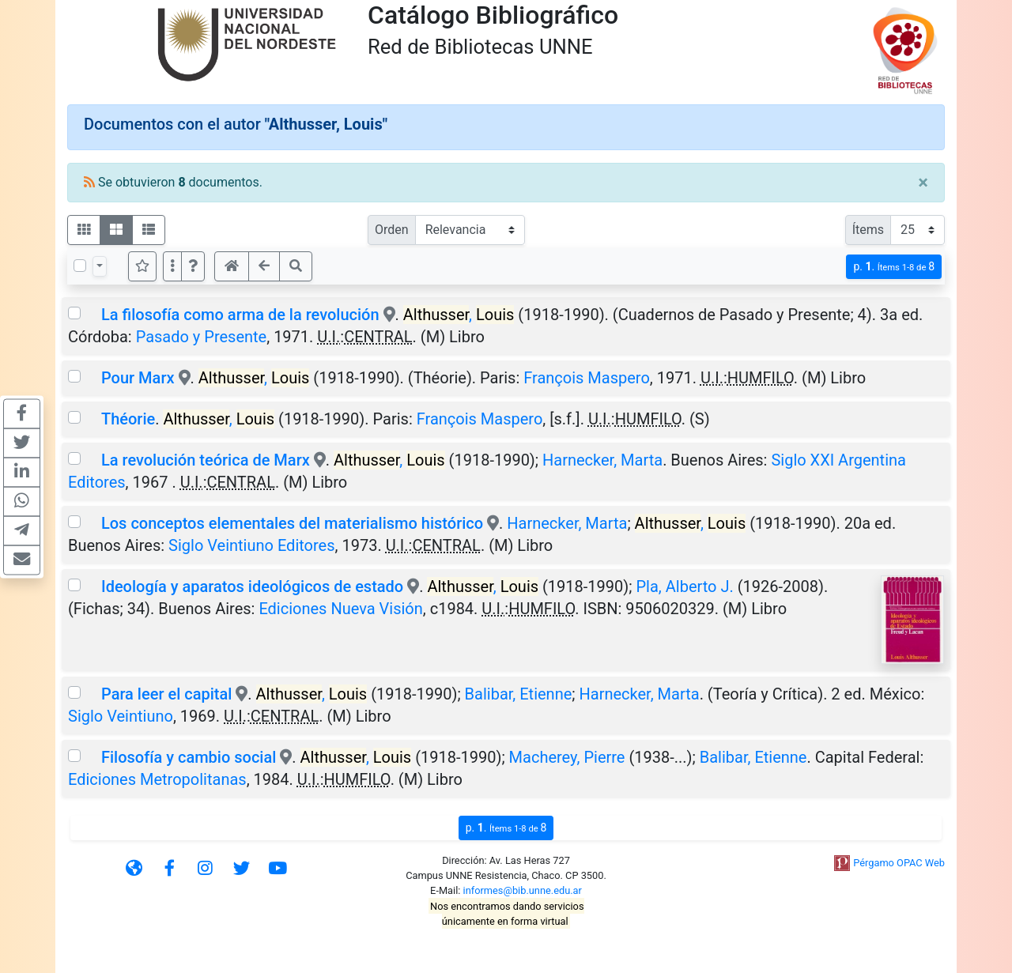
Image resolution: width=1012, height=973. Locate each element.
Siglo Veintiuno (120, 716)
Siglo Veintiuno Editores (251, 545)
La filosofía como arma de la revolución (240, 314)
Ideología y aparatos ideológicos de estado (252, 586)
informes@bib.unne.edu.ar (522, 890)
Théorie (128, 418)
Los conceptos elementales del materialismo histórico (294, 523)
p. (894, 266)
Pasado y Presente (201, 336)
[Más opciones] (172, 266)
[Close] (923, 183)
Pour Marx (138, 377)
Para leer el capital (166, 693)
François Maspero (586, 377)
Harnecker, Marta (602, 460)
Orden (392, 229)
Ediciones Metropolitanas (157, 779)
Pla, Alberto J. (684, 586)
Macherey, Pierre (567, 757)
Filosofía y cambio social (188, 757)
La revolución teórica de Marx (205, 460)
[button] (193, 266)
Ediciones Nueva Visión (340, 608)
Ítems (868, 229)
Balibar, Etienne (518, 693)
